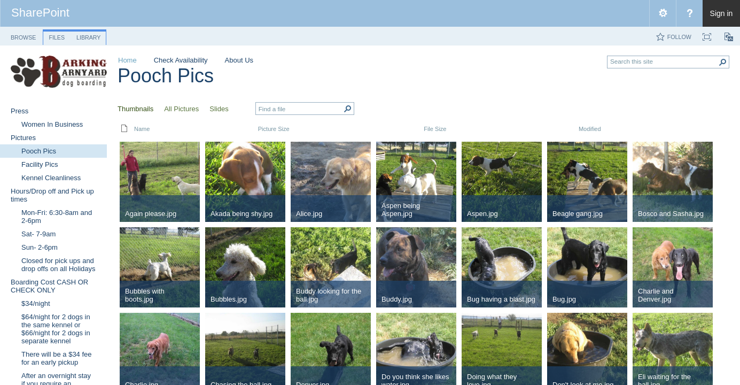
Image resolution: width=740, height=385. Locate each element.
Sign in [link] (721, 13)
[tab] (23, 35)
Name (142, 129)
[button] (723, 62)
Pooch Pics (166, 76)
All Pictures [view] (181, 109)
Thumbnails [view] (135, 109)
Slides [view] (218, 109)
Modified (590, 129)
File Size (435, 129)
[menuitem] (662, 13)
